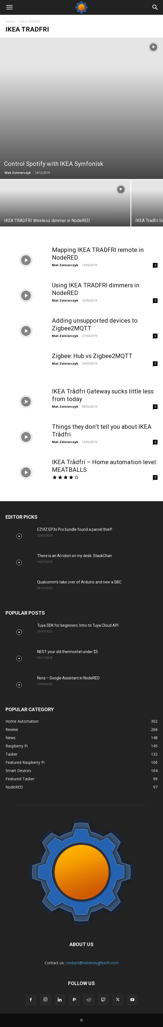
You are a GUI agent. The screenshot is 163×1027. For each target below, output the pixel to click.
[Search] (155, 7)
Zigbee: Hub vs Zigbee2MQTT (92, 356)
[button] (9, 7)
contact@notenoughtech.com (92, 962)
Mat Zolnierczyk (18, 173)
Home (10, 21)
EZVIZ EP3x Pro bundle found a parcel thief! (74, 529)
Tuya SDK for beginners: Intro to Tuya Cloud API (77, 625)
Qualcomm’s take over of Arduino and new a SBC (79, 582)
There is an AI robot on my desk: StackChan (74, 556)
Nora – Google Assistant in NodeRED (68, 678)
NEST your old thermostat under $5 (67, 651)
